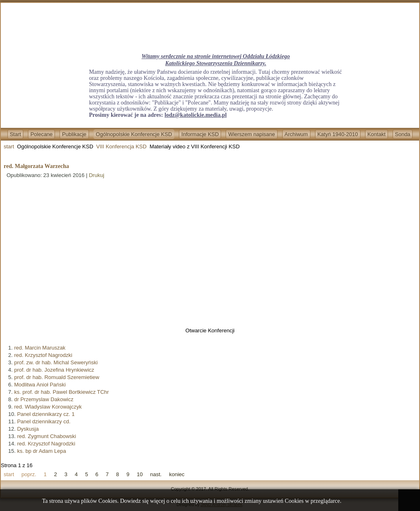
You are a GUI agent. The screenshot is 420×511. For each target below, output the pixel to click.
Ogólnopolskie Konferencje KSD (134, 134)
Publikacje (74, 134)
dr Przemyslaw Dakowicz (43, 399)
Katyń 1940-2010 (337, 134)
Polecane (41, 134)
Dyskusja (28, 429)
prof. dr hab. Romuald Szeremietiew (56, 377)
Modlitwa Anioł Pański (40, 385)
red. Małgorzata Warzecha (36, 166)
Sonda (403, 134)
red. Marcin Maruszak (39, 348)
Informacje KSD (200, 134)
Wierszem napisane (251, 134)
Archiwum (296, 134)
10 (140, 474)
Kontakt (377, 134)
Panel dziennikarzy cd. (44, 421)
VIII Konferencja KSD (121, 146)
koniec (177, 474)
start (9, 146)
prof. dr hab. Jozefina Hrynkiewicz (54, 370)
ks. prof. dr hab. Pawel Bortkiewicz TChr (61, 392)
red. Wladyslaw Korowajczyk (48, 407)
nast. (156, 474)
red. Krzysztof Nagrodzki (43, 355)
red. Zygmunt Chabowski (46, 436)
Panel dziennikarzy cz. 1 (46, 414)
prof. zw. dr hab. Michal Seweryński (56, 362)
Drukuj (97, 175)
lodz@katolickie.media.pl (195, 115)
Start (15, 134)
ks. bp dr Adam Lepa (41, 451)
